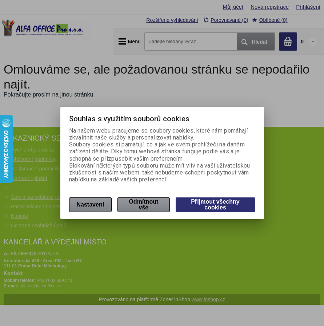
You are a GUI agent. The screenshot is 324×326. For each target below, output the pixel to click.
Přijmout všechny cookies (215, 205)
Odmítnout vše (143, 205)
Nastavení (90, 204)
